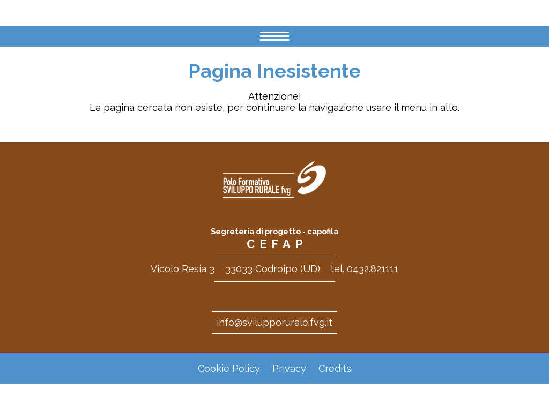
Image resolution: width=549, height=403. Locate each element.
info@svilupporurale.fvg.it (274, 322)
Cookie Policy (229, 368)
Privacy (289, 368)
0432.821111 (372, 268)
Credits (334, 368)
